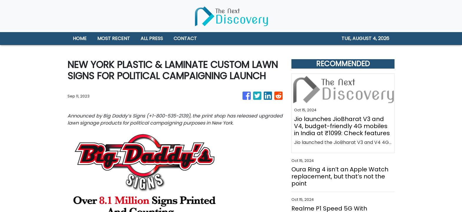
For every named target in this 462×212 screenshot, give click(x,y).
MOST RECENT (113, 38)
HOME (80, 38)
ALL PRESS (152, 38)
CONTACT (185, 38)
